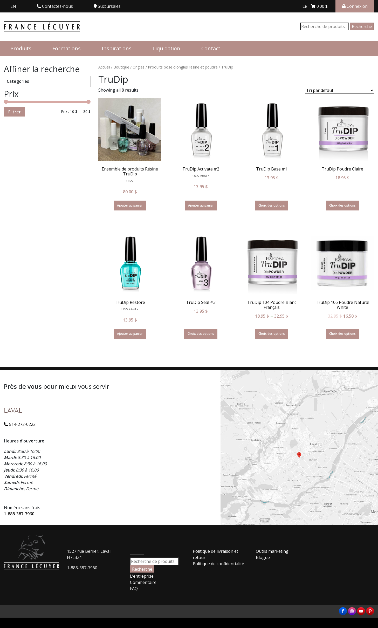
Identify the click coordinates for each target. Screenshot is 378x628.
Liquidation (166, 48)
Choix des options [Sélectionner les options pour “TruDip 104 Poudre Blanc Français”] (271, 333)
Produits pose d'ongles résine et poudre (183, 67)
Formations (66, 48)
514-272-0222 (20, 424)
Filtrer (14, 112)
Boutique (121, 67)
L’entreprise (142, 576)
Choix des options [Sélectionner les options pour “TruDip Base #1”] (271, 205)
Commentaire (143, 582)
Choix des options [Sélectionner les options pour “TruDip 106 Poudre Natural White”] (342, 333)
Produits (20, 48)
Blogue (263, 557)
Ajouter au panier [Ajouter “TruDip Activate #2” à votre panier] (201, 205)
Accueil (104, 67)
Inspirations (117, 48)
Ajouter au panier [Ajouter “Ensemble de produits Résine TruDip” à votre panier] (130, 205)
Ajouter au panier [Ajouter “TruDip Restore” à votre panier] (130, 333)
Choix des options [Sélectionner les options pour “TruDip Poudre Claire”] (342, 205)
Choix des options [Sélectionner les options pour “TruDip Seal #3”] (201, 333)
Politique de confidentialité (218, 563)
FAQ (134, 588)
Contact (210, 48)
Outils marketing (272, 551)
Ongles (139, 67)
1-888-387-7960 (19, 514)
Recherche (362, 26)
